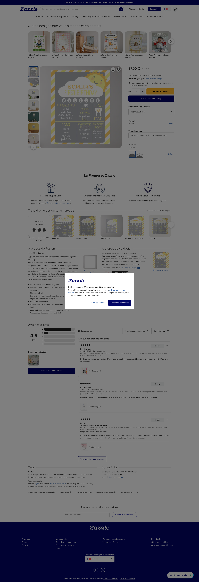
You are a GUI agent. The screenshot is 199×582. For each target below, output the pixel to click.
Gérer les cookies (97, 302)
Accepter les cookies (119, 302)
